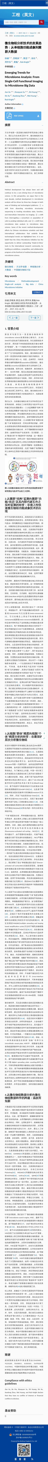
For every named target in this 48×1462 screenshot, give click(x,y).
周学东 (8, 62)
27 (6, 917)
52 (35, 1255)
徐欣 (33, 58)
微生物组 (9, 266)
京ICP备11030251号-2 (24, 1437)
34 (38, 986)
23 (21, 881)
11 (32, 752)
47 (37, 1176)
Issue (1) (33, 33)
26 (6, 914)
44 (15, 1176)
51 (14, 1255)
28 (33, 917)
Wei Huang (32, 96)
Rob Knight (25, 62)
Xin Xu (7, 96)
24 (17, 908)
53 (14, 1258)
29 (38, 920)
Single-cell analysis (13, 284)
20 (21, 808)
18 (36, 802)
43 (24, 1172)
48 (10, 1227)
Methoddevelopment (30, 281)
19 (42, 805)
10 (30, 752)
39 (8, 1056)
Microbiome (10, 281)
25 (12, 911)
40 (10, 1154)
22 (19, 859)
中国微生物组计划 (22, 270)
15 (6, 796)
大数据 (8, 270)
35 (21, 1018)
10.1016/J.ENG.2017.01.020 (24, 36)
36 (23, 1018)
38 (32, 1037)
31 (30, 930)
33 (36, 961)
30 (28, 930)
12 (25, 780)
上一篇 (13, 318)
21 (38, 831)
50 (13, 1227)
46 (28, 1176)
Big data (30, 284)
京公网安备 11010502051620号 (22, 1434)
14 (30, 789)
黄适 (25, 58)
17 (34, 802)
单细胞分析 (35, 266)
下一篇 (34, 318)
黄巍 (16, 62)
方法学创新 (21, 266)
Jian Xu (8, 92)
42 (14, 1172)
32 (16, 936)
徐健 (7, 58)
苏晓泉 (16, 58)
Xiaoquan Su (20, 92)
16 (38, 796)
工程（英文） (9, 3)
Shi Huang (33, 92)
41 (21, 1154)
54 (19, 1286)
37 (30, 1037)
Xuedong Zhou (19, 96)
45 (26, 1176)
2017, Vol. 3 (23, 33)
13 (6, 786)
